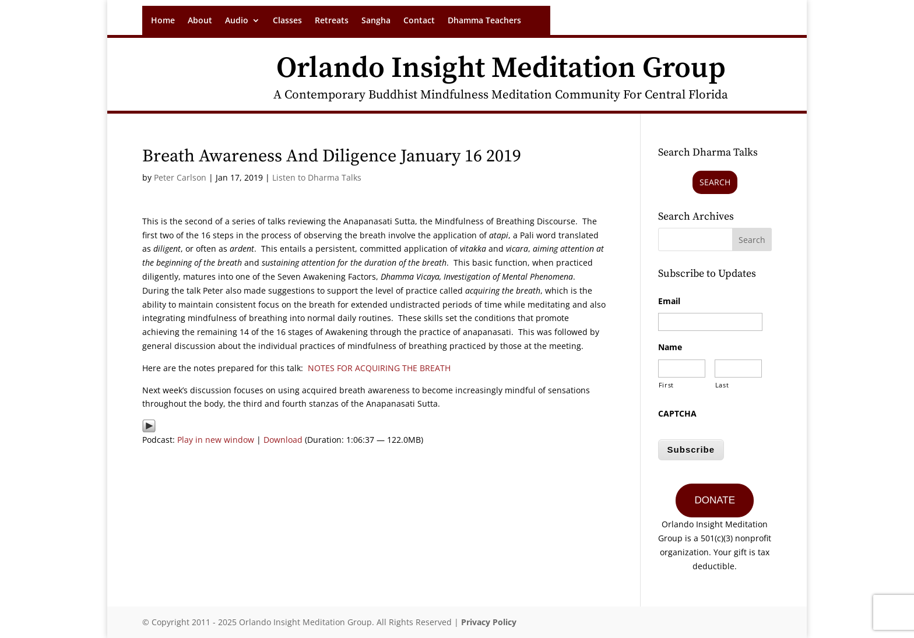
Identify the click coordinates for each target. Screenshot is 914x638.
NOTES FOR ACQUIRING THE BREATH (379, 367)
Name (670, 347)
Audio (236, 21)
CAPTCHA (677, 413)
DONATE (714, 500)
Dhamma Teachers (484, 21)
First (666, 384)
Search (714, 182)
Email (669, 301)
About (200, 21)
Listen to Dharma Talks (316, 177)
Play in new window (215, 439)
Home (163, 21)
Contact (419, 21)
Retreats (332, 21)
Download (283, 439)
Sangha (376, 21)
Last (722, 384)
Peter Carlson (180, 177)
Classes (287, 21)
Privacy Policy (488, 622)
